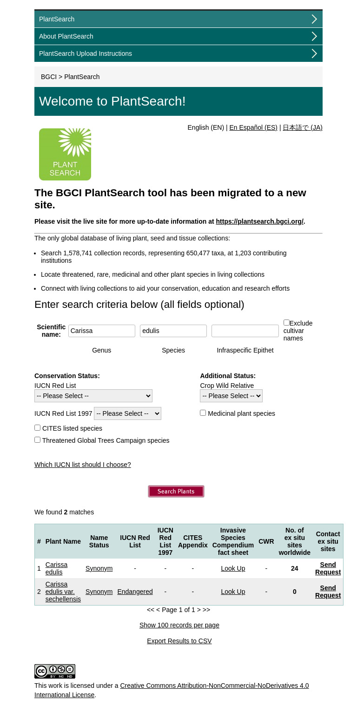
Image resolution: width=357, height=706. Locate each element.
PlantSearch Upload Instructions (85, 53)
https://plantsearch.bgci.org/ (260, 221)
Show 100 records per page (179, 625)
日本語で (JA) (303, 127)
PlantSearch (56, 19)
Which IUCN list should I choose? (82, 464)
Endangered (134, 591)
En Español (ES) (254, 127)
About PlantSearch (66, 36)
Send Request (328, 568)
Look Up (233, 568)
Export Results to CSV (179, 641)
